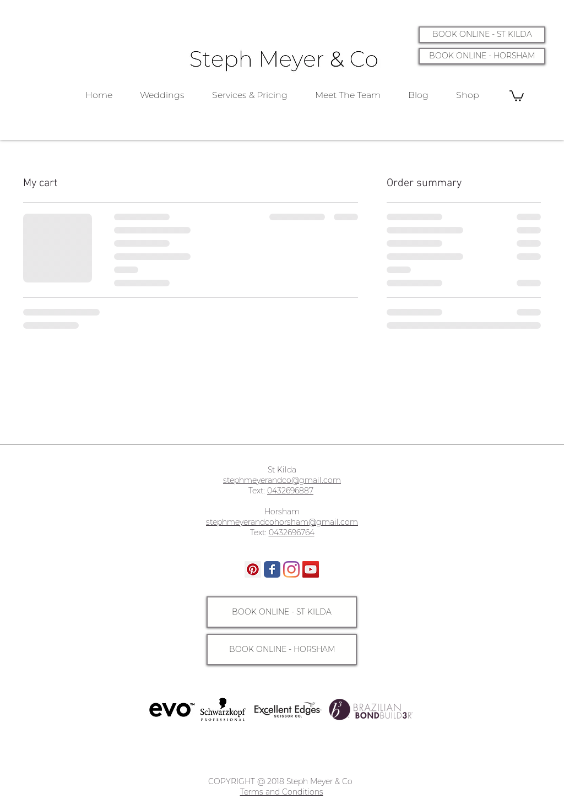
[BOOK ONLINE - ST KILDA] (482, 34)
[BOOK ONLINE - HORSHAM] (482, 56)
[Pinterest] (253, 569)
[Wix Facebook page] (272, 569)
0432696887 (290, 491)
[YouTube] (310, 569)
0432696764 (291, 532)
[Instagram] (291, 569)
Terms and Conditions (281, 792)
